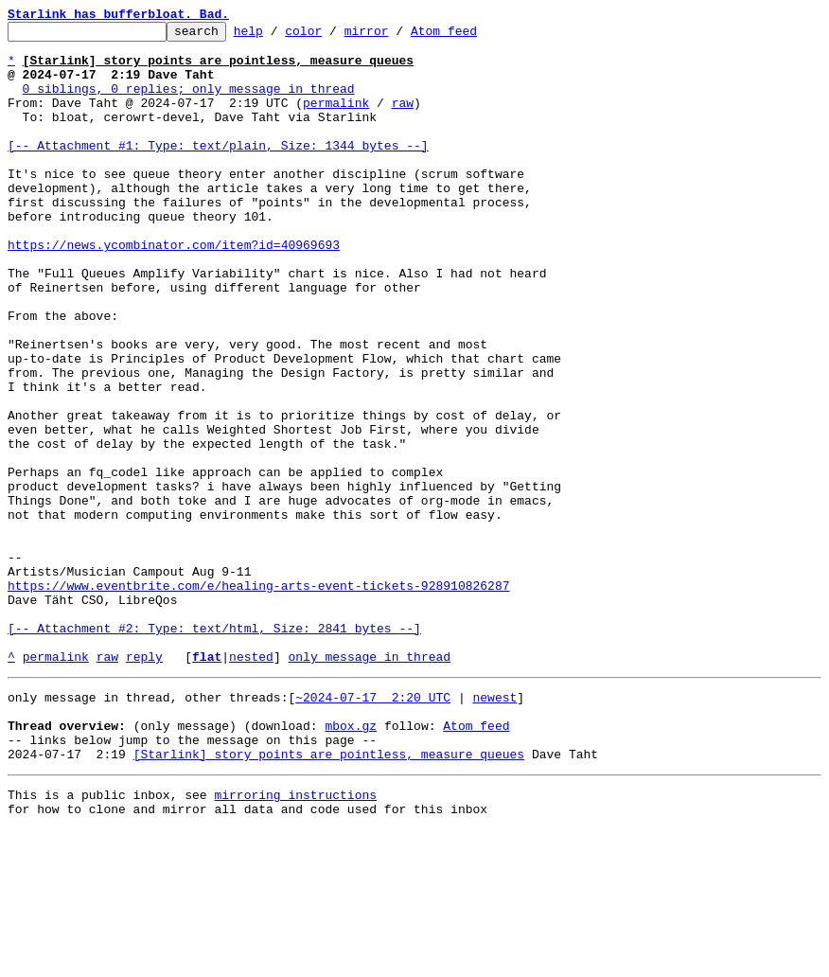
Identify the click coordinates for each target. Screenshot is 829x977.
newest (494, 827)
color (332, 35)
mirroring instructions (295, 939)
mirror (396, 35)
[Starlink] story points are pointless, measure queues (328, 895)
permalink (336, 119)
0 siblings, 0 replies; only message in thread (189, 102)
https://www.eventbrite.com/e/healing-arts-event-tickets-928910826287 (258, 698)
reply (144, 783)
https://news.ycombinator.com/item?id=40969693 (174, 289)
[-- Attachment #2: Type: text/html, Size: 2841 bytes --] (214, 749)
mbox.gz (351, 861)
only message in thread (369, 783)
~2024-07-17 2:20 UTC (372, 827)
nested (251, 783)
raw (403, 119)
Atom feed (473, 35)
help (277, 35)
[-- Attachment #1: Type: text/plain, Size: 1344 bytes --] (218, 170)
